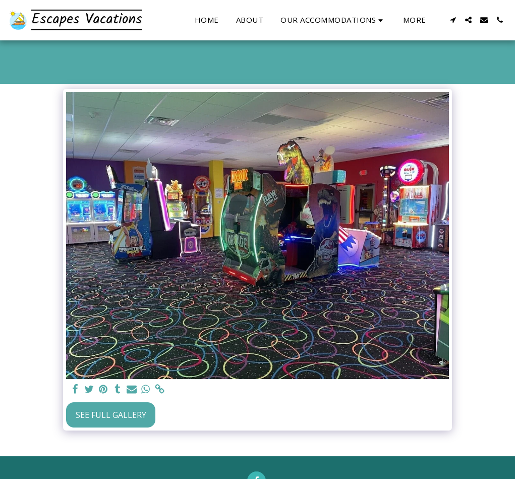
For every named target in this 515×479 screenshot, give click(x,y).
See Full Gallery (111, 414)
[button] (333, 20)
